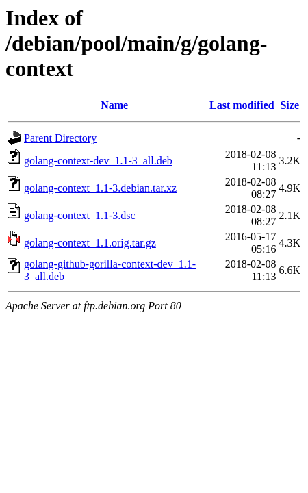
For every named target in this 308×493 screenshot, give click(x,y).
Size (289, 105)
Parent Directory (60, 138)
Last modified (241, 105)
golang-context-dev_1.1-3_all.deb (98, 160)
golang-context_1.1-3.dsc (80, 215)
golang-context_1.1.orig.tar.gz (90, 243)
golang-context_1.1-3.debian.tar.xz (100, 188)
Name (114, 105)
